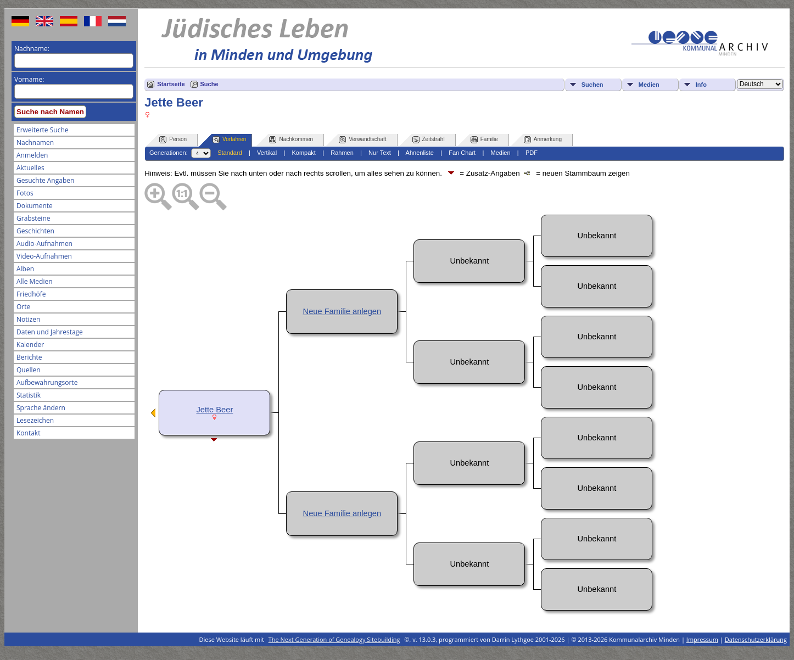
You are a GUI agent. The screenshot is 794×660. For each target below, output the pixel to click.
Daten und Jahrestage (49, 332)
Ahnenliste (420, 152)
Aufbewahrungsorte (46, 382)
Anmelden (32, 155)
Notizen (28, 319)
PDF (531, 152)
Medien (649, 84)
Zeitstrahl (428, 140)
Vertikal (267, 152)
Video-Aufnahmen (44, 256)
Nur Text (379, 152)
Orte (23, 306)
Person (173, 140)
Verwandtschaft (362, 140)
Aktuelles (30, 167)
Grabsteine (33, 218)
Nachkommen (291, 140)
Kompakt (303, 152)
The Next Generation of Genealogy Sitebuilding (334, 639)
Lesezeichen (35, 420)
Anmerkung (543, 140)
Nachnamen (35, 142)
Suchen (592, 84)
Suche (209, 84)
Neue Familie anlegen (342, 311)
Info (701, 84)
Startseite (170, 84)
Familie (484, 140)
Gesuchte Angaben (45, 180)
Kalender (30, 344)
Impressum (702, 639)
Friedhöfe (31, 294)
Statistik (28, 395)
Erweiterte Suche (42, 130)
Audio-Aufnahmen (44, 243)
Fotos (24, 193)
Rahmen (342, 152)
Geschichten (35, 231)
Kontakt (28, 433)
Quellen (28, 369)
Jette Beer (214, 409)
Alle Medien (34, 281)
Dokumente (34, 205)
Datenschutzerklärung (756, 639)
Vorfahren (229, 140)
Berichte (29, 357)
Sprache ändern (40, 407)
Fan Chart (462, 152)
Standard (229, 152)
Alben (25, 268)
